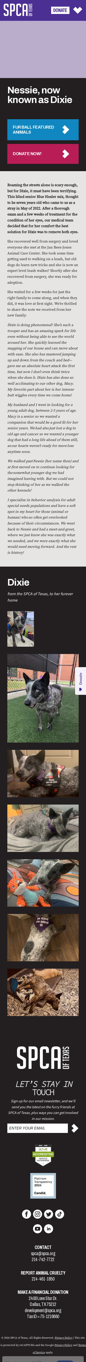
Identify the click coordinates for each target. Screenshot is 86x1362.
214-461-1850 (43, 1279)
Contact (43, 1247)
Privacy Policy (63, 1338)
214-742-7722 (43, 1259)
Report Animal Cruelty (43, 1273)
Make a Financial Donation (43, 1292)
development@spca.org (43, 1310)
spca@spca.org (43, 1253)
